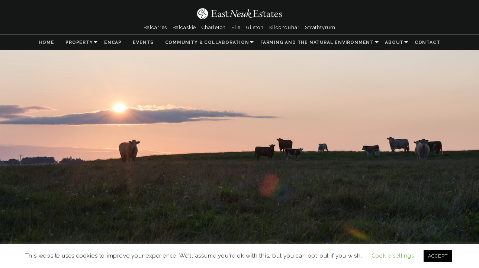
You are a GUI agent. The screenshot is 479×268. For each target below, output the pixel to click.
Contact (427, 42)
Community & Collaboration (207, 42)
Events (143, 42)
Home (46, 42)
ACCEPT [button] (438, 256)
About (394, 42)
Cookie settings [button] (393, 255)
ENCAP (113, 42)
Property (79, 42)
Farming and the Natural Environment (317, 42)
